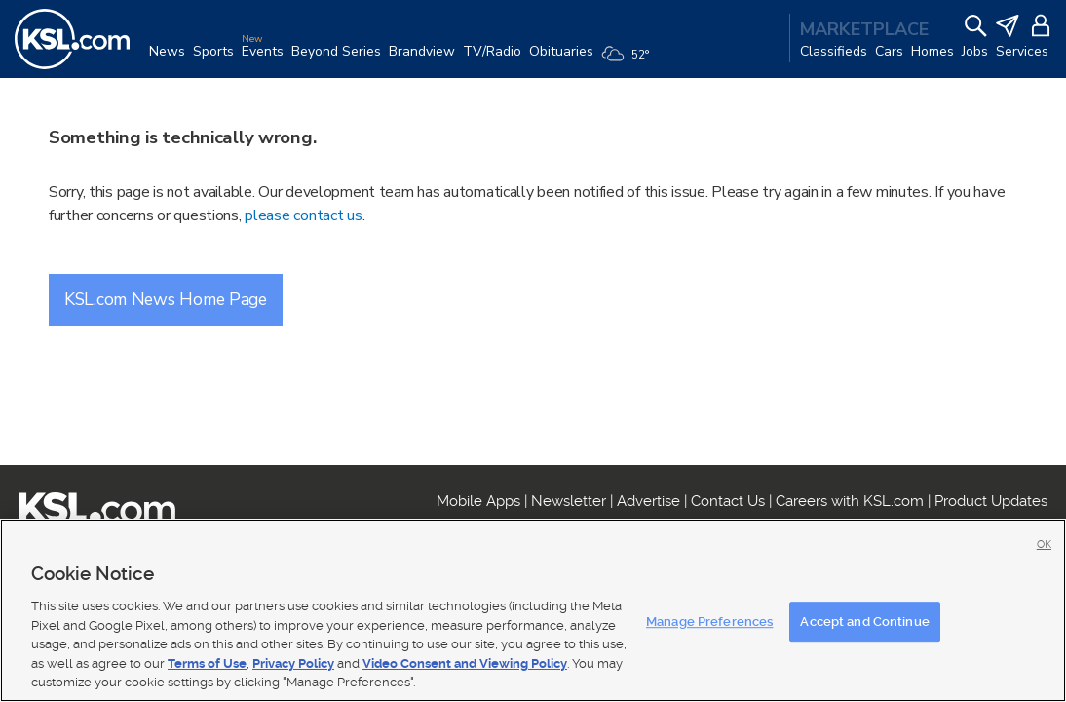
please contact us (303, 215)
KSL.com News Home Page (165, 299)
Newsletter (568, 501)
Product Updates (990, 501)
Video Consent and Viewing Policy (464, 663)
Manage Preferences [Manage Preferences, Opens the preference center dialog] (709, 621)
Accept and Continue (864, 621)
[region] (533, 610)
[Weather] (629, 60)
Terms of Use (207, 663)
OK (1044, 544)
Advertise (648, 501)
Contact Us (728, 501)
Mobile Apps (478, 501)
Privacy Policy (293, 663)
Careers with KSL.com (850, 501)
